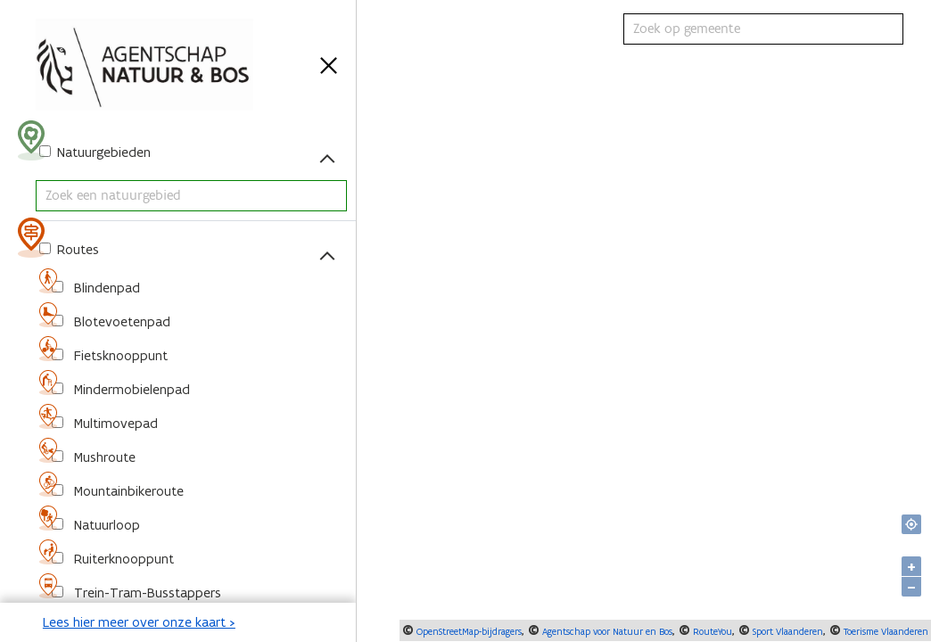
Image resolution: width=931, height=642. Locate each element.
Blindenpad (105, 287)
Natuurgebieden (102, 152)
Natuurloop (105, 524)
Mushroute (103, 457)
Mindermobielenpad (130, 389)
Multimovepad (114, 423)
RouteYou (711, 631)
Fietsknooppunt (119, 355)
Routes (76, 249)
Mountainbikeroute (127, 490)
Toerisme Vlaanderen (884, 631)
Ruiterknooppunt (122, 558)
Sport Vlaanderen (786, 631)
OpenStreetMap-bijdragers (468, 631)
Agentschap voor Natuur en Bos (606, 631)
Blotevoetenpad (120, 321)
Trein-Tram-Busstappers (145, 592)
